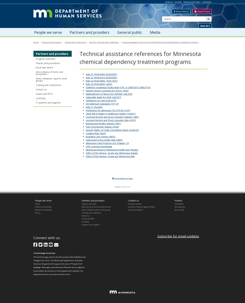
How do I (205, 25)
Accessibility (179, 204)
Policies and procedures (48, 63)
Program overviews (45, 58)
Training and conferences (75, 42)
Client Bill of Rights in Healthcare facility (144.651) (111, 113)
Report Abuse (181, 11)
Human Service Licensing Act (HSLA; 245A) (107, 90)
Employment (207, 2)
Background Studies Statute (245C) (103, 123)
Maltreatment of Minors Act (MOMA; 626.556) (109, 94)
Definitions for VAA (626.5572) (101, 100)
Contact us (169, 2)
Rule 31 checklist (94, 107)
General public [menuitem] (129, 32)
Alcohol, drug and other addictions (104, 42)
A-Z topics (178, 2)
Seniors (37, 213)
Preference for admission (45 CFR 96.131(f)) (108, 110)
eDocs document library (191, 2)
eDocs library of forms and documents (49, 73)
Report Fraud (202, 11)
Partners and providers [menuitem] (89, 32)
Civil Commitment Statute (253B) (102, 126)
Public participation (135, 210)
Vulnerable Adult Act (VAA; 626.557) (103, 97)
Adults (37, 204)
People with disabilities (43, 210)
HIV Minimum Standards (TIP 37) (102, 103)
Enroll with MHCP (44, 67)
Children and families (43, 207)
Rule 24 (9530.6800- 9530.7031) (102, 80)
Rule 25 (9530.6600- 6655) (99, 84)
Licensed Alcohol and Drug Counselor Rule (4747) (111, 120)
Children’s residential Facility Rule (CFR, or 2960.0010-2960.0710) (118, 87)
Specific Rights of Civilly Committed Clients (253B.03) (112, 130)
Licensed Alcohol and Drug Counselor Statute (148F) (112, 116)
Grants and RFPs (44, 93)
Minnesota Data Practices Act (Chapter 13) (107, 143)
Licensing (40, 98)
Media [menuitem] (155, 32)
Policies (178, 200)
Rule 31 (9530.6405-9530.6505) (101, 74)
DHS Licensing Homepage (99, 146)
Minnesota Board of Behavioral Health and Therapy (112, 149)
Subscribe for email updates (178, 236)
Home (36, 42)
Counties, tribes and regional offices (141, 207)
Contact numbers (134, 204)
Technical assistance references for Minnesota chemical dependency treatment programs (160, 42)
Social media (179, 210)
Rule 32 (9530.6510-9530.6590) (101, 77)
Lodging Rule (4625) (96, 133)
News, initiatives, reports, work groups (51, 79)
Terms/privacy (180, 207)
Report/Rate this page (122, 178)
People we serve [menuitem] (48, 32)
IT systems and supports (48, 102)
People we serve (43, 200)
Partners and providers (51, 42)
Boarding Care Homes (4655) (100, 136)
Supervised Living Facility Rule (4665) (104, 139)
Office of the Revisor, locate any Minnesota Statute (112, 153)
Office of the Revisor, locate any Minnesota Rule (110, 156)
